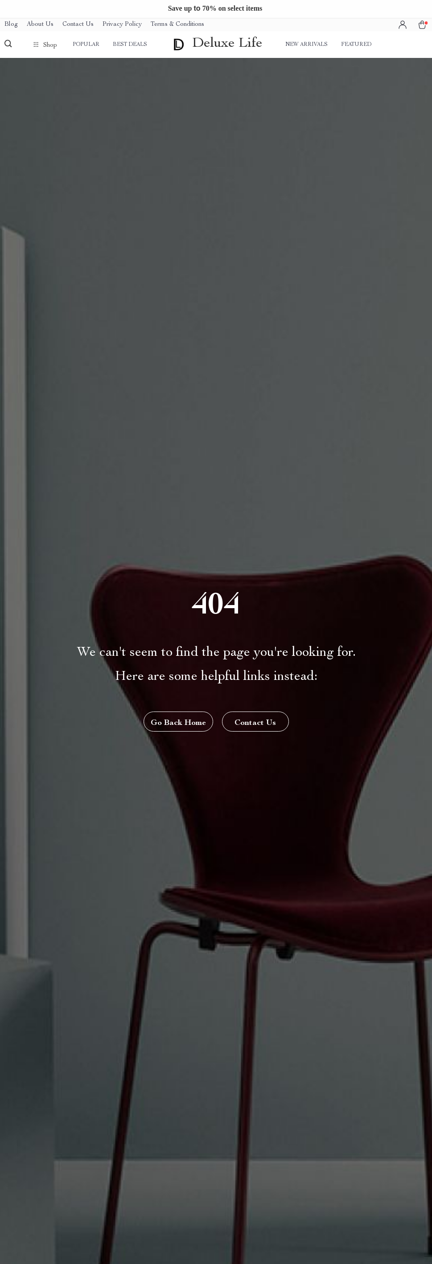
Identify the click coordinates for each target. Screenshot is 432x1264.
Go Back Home (178, 723)
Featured (356, 44)
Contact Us (78, 24)
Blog (11, 24)
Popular (86, 44)
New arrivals (306, 44)
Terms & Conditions (177, 24)
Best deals (130, 44)
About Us (40, 24)
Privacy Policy (122, 24)
